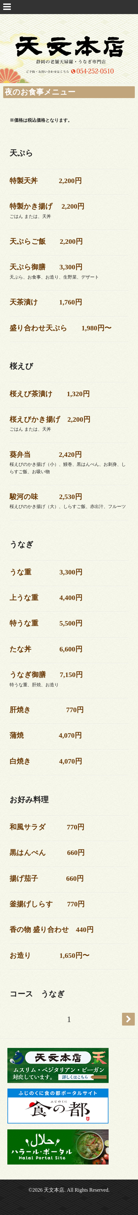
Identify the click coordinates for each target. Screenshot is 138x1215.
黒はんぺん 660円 (47, 853)
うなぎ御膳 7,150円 (46, 675)
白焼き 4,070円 (46, 761)
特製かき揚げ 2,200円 (47, 206)
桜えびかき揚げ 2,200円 (50, 419)
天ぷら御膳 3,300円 (46, 267)
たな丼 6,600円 (46, 649)
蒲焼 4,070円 (46, 735)
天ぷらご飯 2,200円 (46, 241)
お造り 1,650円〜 (49, 955)
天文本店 (54, 1190)
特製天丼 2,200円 (46, 181)
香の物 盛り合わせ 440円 (52, 930)
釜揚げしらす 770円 (47, 904)
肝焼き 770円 (47, 710)
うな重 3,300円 (46, 572)
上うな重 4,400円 (46, 598)
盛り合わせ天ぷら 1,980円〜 (60, 328)
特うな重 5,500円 (46, 623)
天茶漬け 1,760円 (46, 302)
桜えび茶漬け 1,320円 (50, 394)
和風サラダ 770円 (47, 827)
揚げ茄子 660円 (47, 878)
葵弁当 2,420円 (46, 454)
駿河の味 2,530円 (46, 497)
